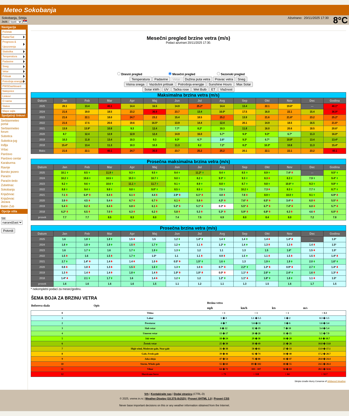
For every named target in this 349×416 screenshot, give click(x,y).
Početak (7, 31)
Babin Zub (7, 206)
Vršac (4, 149)
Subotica (6, 136)
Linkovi (6, 96)
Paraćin (6, 176)
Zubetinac (7, 185)
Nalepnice (8, 91)
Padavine (7, 61)
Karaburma (8, 163)
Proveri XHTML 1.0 (200, 398)
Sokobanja (8, 189)
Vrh (146, 393)
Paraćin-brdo (9, 181)
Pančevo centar (11, 158)
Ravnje (5, 167)
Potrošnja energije (13, 81)
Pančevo (6, 154)
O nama (7, 101)
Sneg (5, 66)
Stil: (3, 218)
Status (6, 106)
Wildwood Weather (336, 381)
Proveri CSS (221, 398)
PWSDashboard (11, 86)
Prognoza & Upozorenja (9, 44)
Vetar (5, 71)
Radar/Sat (8, 36)
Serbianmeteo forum (10, 130)
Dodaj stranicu (183, 393)
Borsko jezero (10, 172)
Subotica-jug (9, 140)
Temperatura (9, 56)
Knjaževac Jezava (7, 200)
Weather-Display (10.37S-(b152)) (166, 398)
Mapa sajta (8, 110)
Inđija (4, 145)
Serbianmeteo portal (10, 122)
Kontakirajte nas (161, 393)
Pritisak (6, 76)
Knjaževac (7, 194)
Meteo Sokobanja (30, 10)
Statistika (7, 51)
